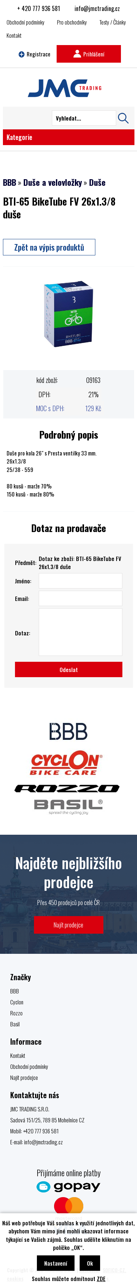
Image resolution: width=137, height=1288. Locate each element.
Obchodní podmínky (26, 22)
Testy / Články (112, 22)
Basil (15, 1024)
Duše (97, 182)
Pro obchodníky (72, 22)
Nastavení (55, 1263)
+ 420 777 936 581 (38, 8)
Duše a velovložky (52, 182)
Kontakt (14, 35)
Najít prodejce (68, 924)
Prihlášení (88, 54)
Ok (90, 1263)
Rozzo (16, 1013)
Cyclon (16, 1002)
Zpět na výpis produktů (49, 247)
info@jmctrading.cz (97, 8)
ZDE (101, 1278)
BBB (9, 182)
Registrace (35, 54)
